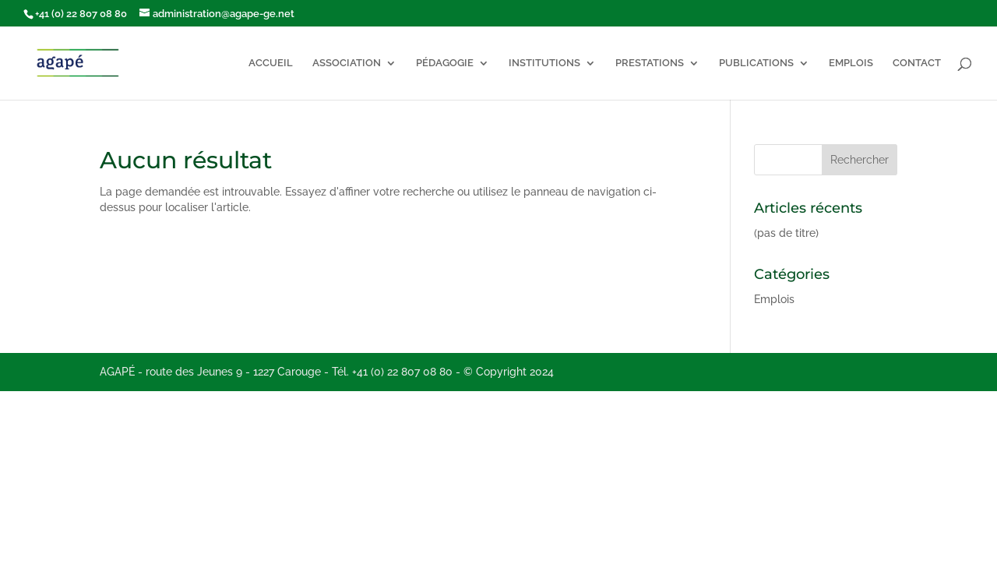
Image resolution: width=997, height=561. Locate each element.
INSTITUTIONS (544, 63)
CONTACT (917, 63)
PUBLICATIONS (756, 63)
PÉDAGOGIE (445, 63)
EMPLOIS (851, 63)
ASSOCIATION (346, 63)
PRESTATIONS (649, 63)
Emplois (774, 299)
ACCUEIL (270, 63)
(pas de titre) (786, 233)
